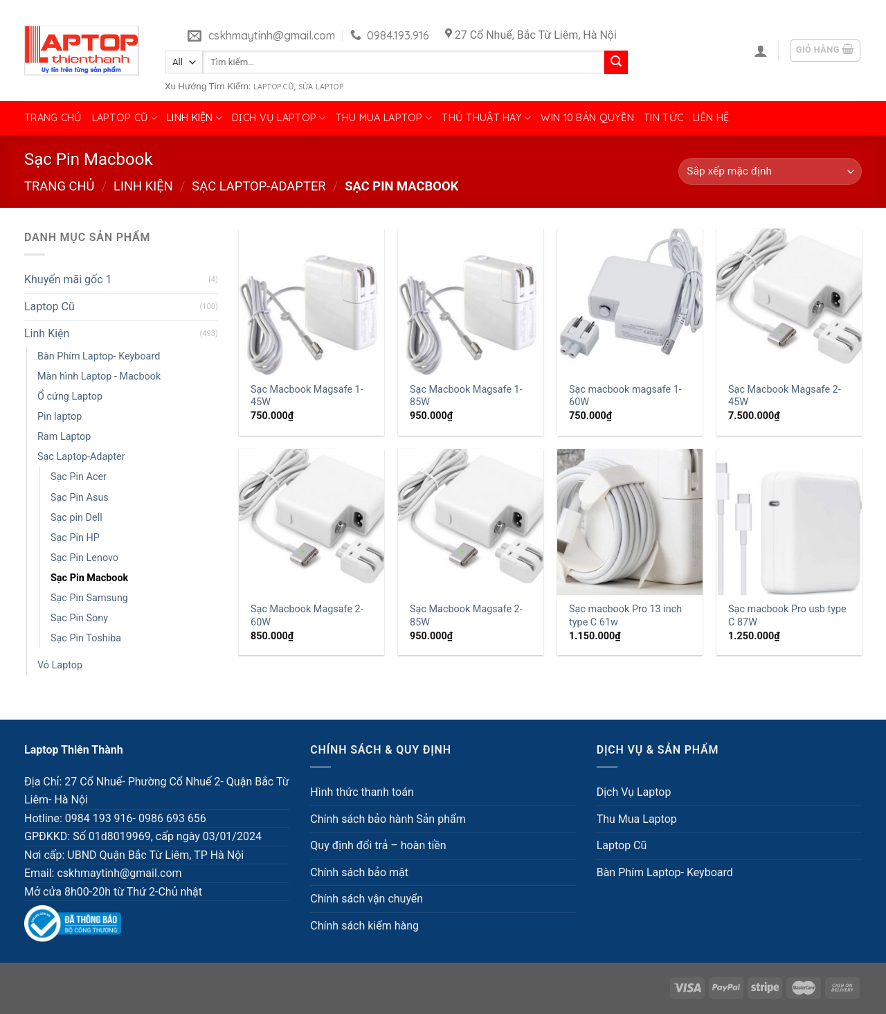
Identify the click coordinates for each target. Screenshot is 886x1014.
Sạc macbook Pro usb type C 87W (787, 615)
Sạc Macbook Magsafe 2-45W (784, 396)
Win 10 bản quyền (587, 118)
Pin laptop (59, 417)
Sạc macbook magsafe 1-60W (625, 396)
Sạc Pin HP (75, 538)
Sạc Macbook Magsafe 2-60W (307, 615)
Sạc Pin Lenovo (84, 558)
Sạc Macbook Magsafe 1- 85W (466, 396)
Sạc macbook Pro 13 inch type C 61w (625, 615)
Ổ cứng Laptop (69, 396)
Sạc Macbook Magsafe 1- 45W (307, 396)
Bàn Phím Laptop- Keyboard (98, 356)
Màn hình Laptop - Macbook (99, 376)
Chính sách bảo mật (359, 872)
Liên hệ (711, 118)
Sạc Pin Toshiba (86, 638)
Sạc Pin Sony (79, 618)
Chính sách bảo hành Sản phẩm (387, 819)
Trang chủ (53, 118)
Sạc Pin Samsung (89, 598)
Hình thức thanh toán (361, 792)
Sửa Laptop (320, 86)
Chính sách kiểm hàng (364, 925)
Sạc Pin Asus (80, 498)
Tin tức (663, 118)
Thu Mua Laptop (384, 118)
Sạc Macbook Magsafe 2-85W (466, 615)
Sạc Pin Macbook (89, 578)
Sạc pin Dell (76, 518)
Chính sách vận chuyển (366, 898)
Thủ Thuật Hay (486, 118)
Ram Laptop (64, 437)
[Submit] (616, 62)
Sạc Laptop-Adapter (258, 186)
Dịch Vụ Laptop (279, 118)
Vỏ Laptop (59, 665)
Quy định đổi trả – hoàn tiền (378, 845)
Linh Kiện (194, 118)
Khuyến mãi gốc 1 (67, 279)
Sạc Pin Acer (79, 477)
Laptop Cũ (273, 86)
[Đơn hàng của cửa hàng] (770, 171)
